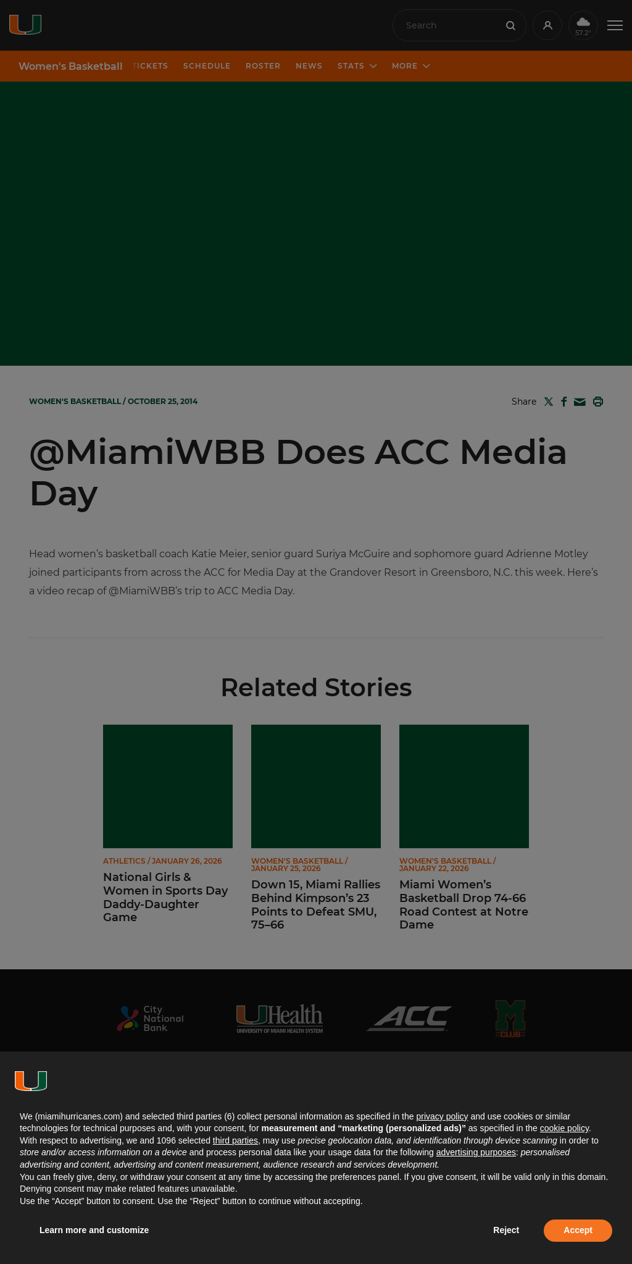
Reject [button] (506, 1230)
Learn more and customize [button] (94, 1230)
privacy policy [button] (442, 1116)
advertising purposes (476, 1152)
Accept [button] (577, 1230)
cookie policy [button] (564, 1128)
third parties (235, 1140)
